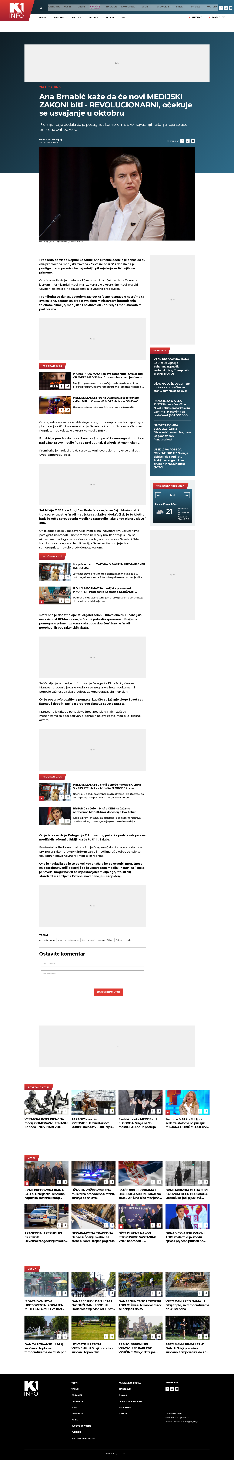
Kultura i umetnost (83, 1438)
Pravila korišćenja (129, 1383)
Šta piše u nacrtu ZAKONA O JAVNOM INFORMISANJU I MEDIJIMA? (109, 566)
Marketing (124, 1408)
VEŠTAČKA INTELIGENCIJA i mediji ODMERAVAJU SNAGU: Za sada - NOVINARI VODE (46, 1123)
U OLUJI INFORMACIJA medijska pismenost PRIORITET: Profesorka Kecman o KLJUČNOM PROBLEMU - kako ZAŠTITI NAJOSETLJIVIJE (104, 590)
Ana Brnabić (88, 940)
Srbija (42, 17)
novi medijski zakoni (68, 940)
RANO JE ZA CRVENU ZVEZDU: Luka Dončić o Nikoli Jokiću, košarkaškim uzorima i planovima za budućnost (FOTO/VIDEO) (172, 408)
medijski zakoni (47, 940)
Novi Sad (172, 496)
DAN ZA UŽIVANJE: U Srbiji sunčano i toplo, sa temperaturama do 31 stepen (45, 1348)
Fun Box (187, 6)
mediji (128, 940)
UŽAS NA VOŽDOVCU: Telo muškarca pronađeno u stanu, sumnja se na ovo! (172, 388)
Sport (138, 6)
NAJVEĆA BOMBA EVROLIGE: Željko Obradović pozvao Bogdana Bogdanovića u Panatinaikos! (172, 433)
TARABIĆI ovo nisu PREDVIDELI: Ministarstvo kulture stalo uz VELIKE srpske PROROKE (93, 1123)
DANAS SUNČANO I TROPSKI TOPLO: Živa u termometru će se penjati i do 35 (140, 1305)
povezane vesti (38, 1087)
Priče (172, 6)
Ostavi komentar (108, 992)
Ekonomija (120, 6)
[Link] (188, 141)
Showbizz (155, 6)
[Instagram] (226, 8)
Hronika (93, 17)
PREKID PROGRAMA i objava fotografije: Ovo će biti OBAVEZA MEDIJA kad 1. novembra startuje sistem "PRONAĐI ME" (108, 376)
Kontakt (123, 1414)
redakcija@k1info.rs (179, 1418)
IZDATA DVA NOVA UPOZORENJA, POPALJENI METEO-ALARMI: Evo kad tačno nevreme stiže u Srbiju (44, 1305)
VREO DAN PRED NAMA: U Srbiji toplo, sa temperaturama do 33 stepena (187, 1305)
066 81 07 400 (175, 1414)
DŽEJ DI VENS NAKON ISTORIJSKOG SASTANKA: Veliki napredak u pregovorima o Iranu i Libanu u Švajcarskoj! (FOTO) (140, 1237)
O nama (122, 1395)
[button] (158, 496)
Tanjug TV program (130, 1401)
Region (110, 17)
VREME (73, 7)
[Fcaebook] (182, 141)
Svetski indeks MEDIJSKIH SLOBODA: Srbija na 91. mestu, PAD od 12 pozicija (137, 1123)
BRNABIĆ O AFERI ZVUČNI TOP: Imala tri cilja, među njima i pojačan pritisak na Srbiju (185, 1237)
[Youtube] (231, 8)
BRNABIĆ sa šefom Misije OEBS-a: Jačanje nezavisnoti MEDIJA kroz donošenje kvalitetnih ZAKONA (105, 810)
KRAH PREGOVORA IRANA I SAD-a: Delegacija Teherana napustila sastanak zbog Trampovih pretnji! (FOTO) (172, 367)
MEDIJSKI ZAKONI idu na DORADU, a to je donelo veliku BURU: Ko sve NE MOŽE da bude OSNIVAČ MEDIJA (106, 400)
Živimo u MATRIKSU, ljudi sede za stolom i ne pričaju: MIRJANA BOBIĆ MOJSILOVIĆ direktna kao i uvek (187, 1123)
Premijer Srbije (105, 940)
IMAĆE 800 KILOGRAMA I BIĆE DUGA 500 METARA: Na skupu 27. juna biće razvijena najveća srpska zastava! (139, 1194)
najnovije (45, 7)
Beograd (58, 17)
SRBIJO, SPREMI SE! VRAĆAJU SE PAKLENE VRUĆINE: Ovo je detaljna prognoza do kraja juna (137, 1348)
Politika (76, 17)
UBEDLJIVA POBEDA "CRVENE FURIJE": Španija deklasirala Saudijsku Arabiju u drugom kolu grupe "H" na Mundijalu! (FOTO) (171, 459)
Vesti (60, 6)
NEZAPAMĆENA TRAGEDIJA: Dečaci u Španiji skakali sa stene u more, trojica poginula (93, 1237)
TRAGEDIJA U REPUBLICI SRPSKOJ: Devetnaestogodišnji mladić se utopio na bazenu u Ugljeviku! (44, 1237)
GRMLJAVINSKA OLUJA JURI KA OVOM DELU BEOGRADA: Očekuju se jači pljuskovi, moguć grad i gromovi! (187, 1194)
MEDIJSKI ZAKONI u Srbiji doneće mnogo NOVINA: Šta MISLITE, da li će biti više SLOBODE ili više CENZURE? (107, 786)
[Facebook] (221, 8)
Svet (124, 17)
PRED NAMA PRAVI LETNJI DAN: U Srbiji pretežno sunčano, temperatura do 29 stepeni (186, 1348)
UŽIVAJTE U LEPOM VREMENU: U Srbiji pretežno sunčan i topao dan (92, 1348)
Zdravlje (102, 7)
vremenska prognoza (170, 486)
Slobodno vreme (81, 1426)
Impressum (124, 1389)
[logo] (46, 1414)
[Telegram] (193, 141)
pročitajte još (52, 366)
